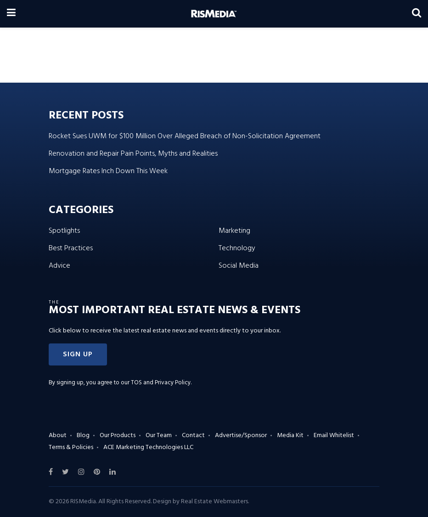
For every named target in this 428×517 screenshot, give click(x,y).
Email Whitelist (334, 435)
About (58, 435)
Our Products (117, 435)
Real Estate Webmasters (214, 501)
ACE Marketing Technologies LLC (148, 447)
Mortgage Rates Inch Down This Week (108, 171)
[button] (78, 354)
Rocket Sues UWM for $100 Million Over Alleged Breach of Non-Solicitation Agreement (185, 136)
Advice (59, 266)
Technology (237, 248)
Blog (83, 435)
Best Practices (71, 248)
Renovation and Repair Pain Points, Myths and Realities (133, 154)
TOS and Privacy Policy (161, 383)
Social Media (239, 266)
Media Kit (290, 435)
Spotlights (64, 231)
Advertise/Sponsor (241, 435)
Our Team (159, 435)
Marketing (234, 231)
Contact (193, 435)
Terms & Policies (71, 447)
